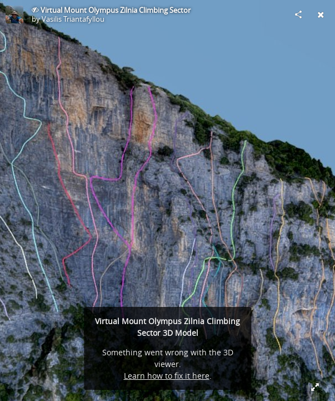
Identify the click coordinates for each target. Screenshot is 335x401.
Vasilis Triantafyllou (73, 19)
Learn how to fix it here (166, 375)
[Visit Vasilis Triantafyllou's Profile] (14, 14)
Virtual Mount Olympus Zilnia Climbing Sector (116, 10)
